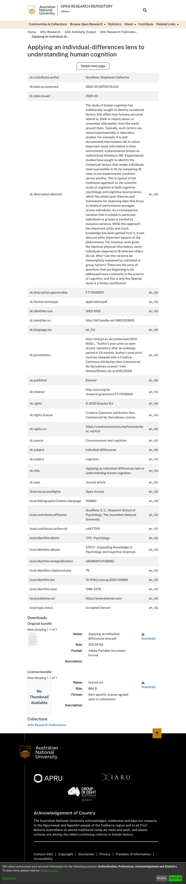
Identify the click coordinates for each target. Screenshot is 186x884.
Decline (161, 878)
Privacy (105, 854)
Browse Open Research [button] (86, 24)
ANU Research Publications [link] (119, 32)
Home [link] (32, 32)
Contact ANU (43, 854)
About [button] (128, 24)
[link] (46, 725)
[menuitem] (87, 24)
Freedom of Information (133, 854)
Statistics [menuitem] (114, 24)
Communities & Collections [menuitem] (48, 24)
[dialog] (93, 873)
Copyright (65, 854)
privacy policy (49, 870)
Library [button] (65, 11)
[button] (145, 10)
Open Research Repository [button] (87, 6)
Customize (9, 878)
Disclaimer (86, 854)
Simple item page (93, 66)
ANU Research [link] (50, 32)
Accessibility (43, 859)
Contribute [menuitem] (145, 24)
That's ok (175, 878)
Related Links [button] (166, 24)
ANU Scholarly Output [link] (80, 32)
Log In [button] (152, 10)
